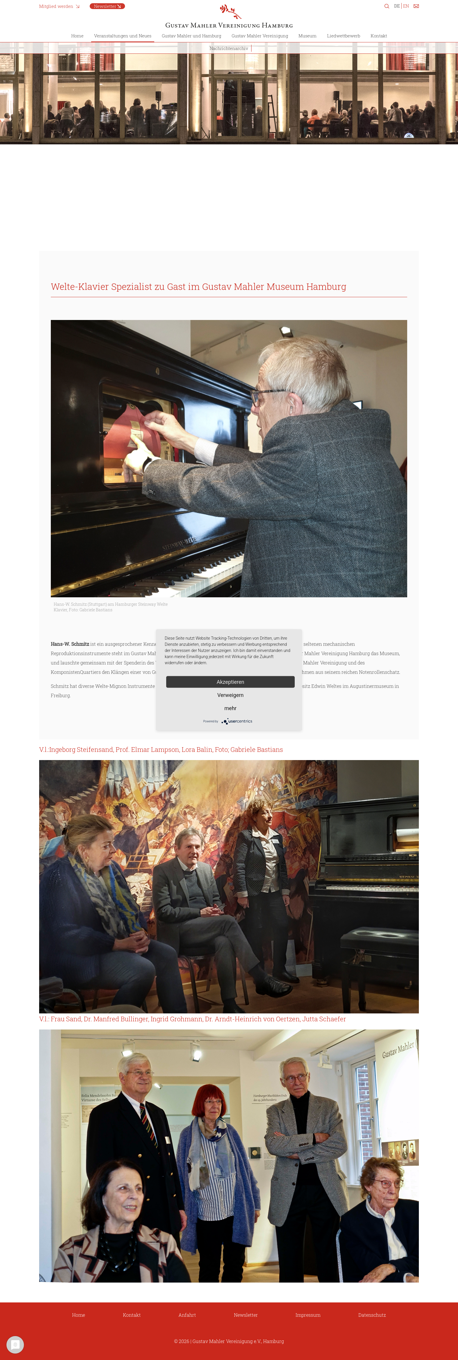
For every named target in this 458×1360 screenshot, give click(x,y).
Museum (308, 36)
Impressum (308, 1315)
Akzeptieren (230, 682)
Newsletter (105, 6)
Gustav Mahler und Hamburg (191, 36)
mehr (230, 708)
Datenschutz (372, 1315)
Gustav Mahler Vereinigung (260, 36)
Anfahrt (187, 1315)
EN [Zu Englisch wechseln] (406, 6)
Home (77, 36)
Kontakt (379, 36)
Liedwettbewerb (343, 36)
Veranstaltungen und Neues (122, 36)
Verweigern (230, 695)
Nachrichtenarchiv (229, 48)
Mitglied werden (56, 6)
